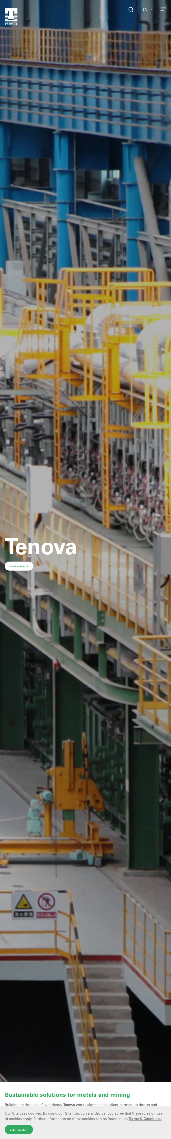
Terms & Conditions (145, 1118)
